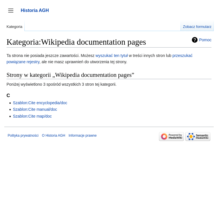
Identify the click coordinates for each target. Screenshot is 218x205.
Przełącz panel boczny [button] (12, 13)
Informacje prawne (83, 136)
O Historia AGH (53, 136)
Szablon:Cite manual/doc (35, 109)
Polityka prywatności (23, 136)
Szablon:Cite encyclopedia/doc (40, 103)
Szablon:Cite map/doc (32, 116)
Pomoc (205, 40)
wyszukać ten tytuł (112, 55)
